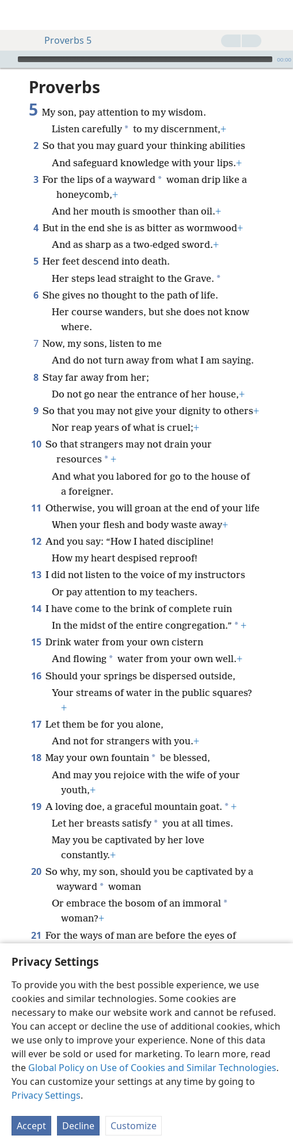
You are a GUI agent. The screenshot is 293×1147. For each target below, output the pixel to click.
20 (36, 871)
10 (36, 444)
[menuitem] (17, 15)
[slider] (145, 59)
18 (36, 757)
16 (36, 676)
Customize (134, 1125)
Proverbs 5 (62, 40)
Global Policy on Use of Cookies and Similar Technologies (152, 1067)
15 (36, 642)
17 (36, 724)
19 (36, 806)
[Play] (7, 59)
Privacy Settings (46, 1095)
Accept (31, 1125)
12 (36, 541)
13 (36, 574)
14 (36, 608)
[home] (17, 15)
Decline (78, 1125)
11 (36, 508)
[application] (146, 59)
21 (36, 935)
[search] (278, 15)
